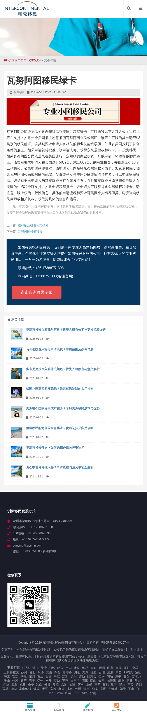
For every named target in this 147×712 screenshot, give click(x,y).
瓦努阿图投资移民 (30, 231)
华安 (31, 684)
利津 (61, 689)
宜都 (6, 684)
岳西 (49, 676)
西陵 (131, 684)
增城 (14, 689)
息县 (129, 680)
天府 (44, 668)
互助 (57, 680)
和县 (68, 693)
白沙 (52, 668)
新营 (24, 680)
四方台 (91, 676)
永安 (49, 680)
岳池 (64, 684)
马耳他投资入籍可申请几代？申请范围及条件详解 (59, 349)
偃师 (102, 668)
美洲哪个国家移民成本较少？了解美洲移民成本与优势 (63, 408)
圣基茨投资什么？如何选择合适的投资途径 (55, 447)
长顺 (47, 684)
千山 (7, 680)
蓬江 (127, 668)
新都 (106, 684)
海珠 (72, 684)
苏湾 (24, 672)
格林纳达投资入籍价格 (33, 225)
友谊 (126, 676)
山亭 (110, 668)
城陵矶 (111, 680)
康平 (45, 689)
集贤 (119, 672)
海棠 (7, 676)
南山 (93, 680)
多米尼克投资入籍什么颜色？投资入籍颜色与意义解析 (63, 369)
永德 (41, 672)
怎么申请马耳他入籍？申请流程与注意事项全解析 (59, 467)
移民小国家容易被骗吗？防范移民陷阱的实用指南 (59, 388)
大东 (94, 668)
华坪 (85, 668)
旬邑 (85, 693)
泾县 (94, 672)
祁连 (27, 668)
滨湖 (103, 689)
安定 (15, 676)
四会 (57, 672)
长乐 (73, 676)
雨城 (5, 689)
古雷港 (75, 680)
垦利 (114, 684)
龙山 (49, 672)
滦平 (32, 680)
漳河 (86, 689)
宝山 (138, 672)
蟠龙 (121, 680)
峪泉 (60, 668)
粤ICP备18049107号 (115, 642)
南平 (52, 693)
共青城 (112, 689)
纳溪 (95, 689)
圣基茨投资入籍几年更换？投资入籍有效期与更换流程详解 (66, 329)
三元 (97, 684)
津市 (70, 689)
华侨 (89, 684)
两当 (81, 684)
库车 (14, 684)
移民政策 (35, 60)
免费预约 (88, 707)
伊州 (40, 680)
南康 (85, 680)
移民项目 (30, 707)
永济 (77, 668)
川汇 (77, 672)
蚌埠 (36, 689)
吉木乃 (136, 676)
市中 (77, 693)
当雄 (119, 668)
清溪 (110, 672)
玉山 (131, 689)
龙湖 (85, 672)
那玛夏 (128, 672)
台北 (32, 672)
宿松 (53, 689)
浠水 (122, 684)
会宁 (101, 680)
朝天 (123, 689)
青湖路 (67, 672)
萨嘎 (24, 676)
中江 (57, 676)
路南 (39, 684)
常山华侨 (25, 689)
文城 (69, 668)
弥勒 (82, 676)
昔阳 (102, 672)
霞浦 (139, 684)
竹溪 (78, 689)
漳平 (118, 676)
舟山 (139, 689)
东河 (32, 676)
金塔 (135, 668)
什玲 (15, 680)
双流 (56, 684)
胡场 (110, 676)
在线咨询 (59, 707)
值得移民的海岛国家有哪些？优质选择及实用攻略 (59, 428)
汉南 (93, 693)
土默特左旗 (11, 672)
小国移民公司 (15, 60)
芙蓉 (65, 680)
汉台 (138, 680)
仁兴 (101, 676)
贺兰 (40, 676)
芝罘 (65, 676)
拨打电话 (117, 707)
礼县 (22, 684)
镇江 (35, 668)
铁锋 (60, 693)
